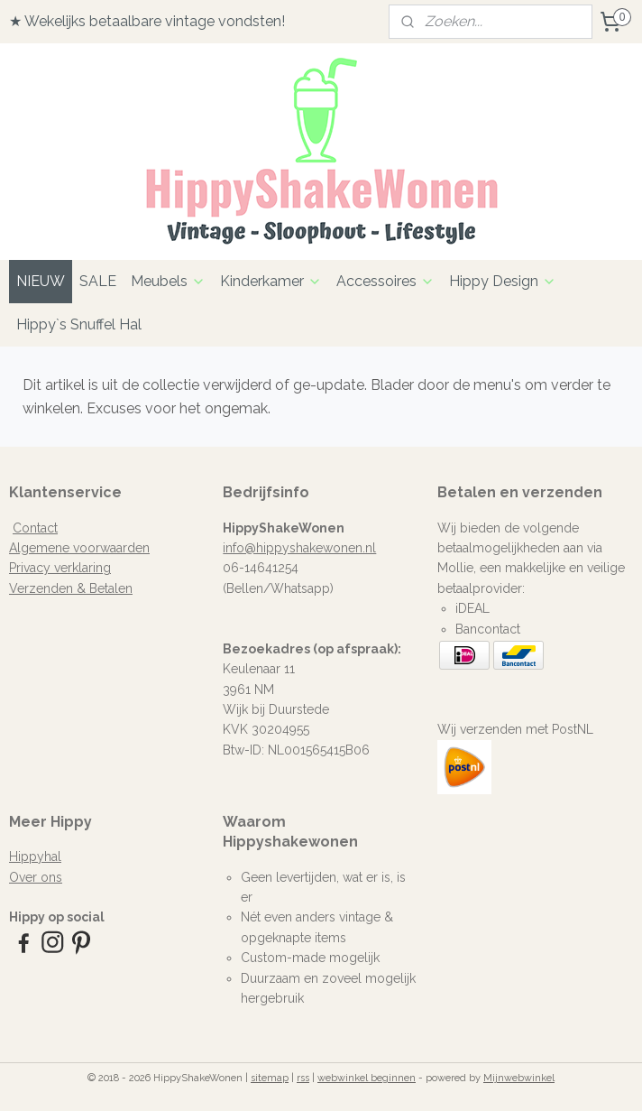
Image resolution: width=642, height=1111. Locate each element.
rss (303, 1078)
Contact (35, 528)
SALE (97, 281)
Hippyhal (35, 856)
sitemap (270, 1078)
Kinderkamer (271, 281)
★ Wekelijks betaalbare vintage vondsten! (147, 21)
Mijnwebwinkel (519, 1078)
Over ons (35, 877)
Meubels (168, 281)
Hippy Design (502, 281)
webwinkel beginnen (366, 1078)
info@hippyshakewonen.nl (299, 548)
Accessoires (385, 281)
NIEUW (40, 281)
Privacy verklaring (60, 567)
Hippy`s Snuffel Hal (79, 324)
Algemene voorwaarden (79, 548)
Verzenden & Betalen (71, 588)
